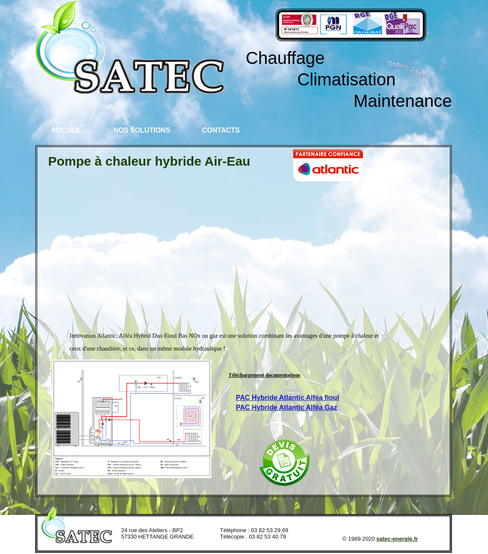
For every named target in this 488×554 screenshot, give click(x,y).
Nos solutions (141, 130)
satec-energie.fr (397, 539)
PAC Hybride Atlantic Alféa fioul (287, 397)
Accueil (66, 130)
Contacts (221, 130)
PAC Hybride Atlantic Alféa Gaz (286, 407)
